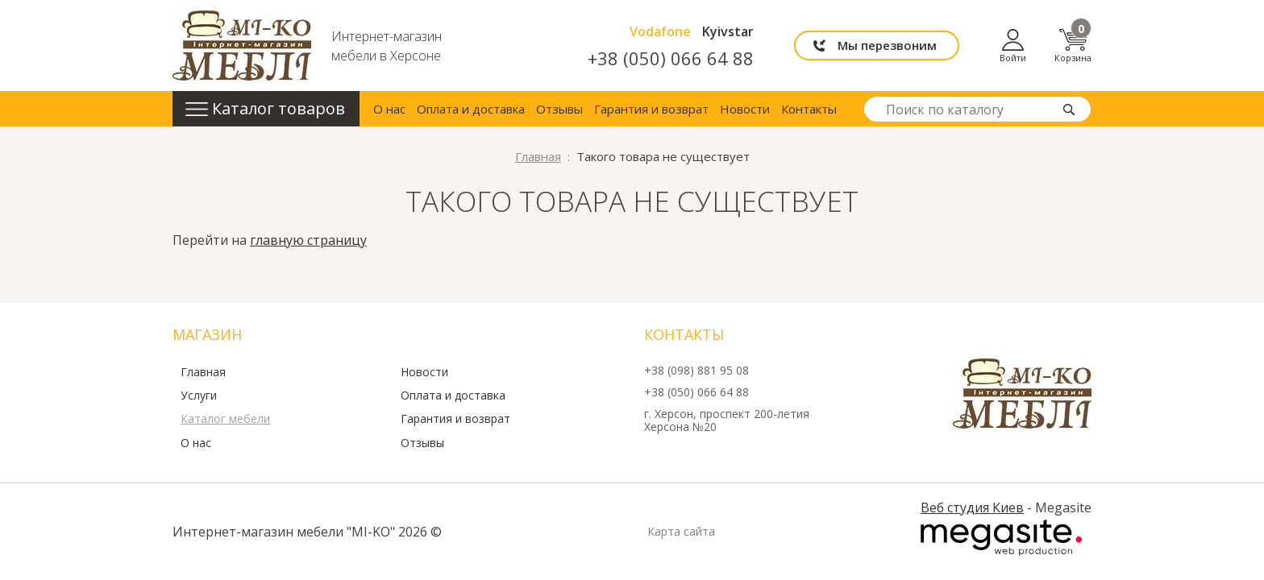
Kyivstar (728, 31)
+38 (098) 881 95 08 (696, 371)
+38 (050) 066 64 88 (671, 58)
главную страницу (308, 240)
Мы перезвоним (887, 45)
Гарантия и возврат (651, 109)
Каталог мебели (225, 419)
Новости (745, 109)
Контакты (809, 109)
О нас (389, 109)
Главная (203, 372)
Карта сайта (681, 531)
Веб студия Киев (972, 507)
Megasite (1001, 538)
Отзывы (559, 109)
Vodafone (660, 31)
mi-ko (242, 45)
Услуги (199, 395)
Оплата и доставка (471, 109)
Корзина (1072, 45)
